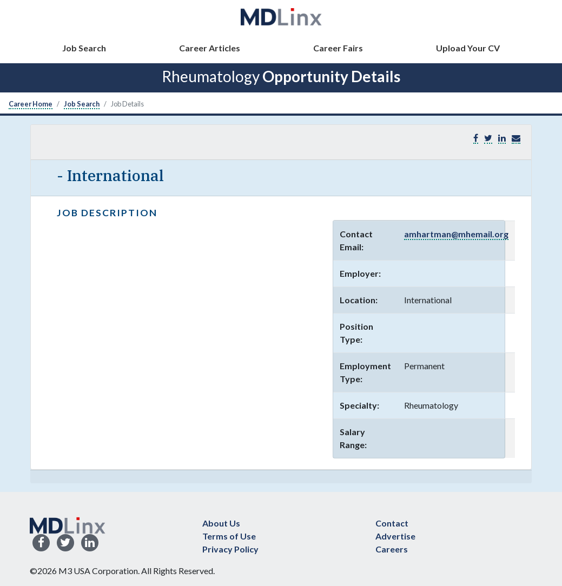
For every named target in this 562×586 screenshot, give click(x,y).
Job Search (84, 48)
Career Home (30, 103)
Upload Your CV (468, 48)
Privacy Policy (230, 549)
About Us (221, 523)
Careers (391, 549)
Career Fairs (338, 48)
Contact (391, 523)
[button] (516, 138)
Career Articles (209, 48)
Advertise (395, 536)
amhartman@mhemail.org (456, 234)
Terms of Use (229, 536)
